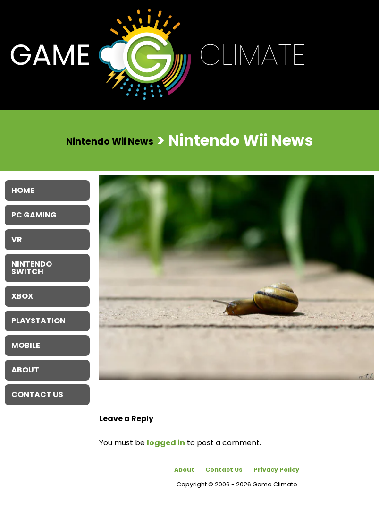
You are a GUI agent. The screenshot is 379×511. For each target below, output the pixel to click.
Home (22, 190)
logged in (166, 442)
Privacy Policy (276, 470)
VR (16, 239)
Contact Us (224, 470)
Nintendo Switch (31, 268)
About (184, 470)
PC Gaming (34, 214)
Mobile (25, 345)
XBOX (22, 296)
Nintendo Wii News (109, 141)
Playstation (38, 320)
